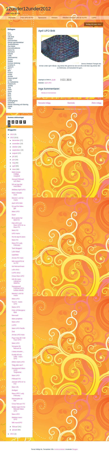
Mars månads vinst (17, 194)
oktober (15, 147)
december (16, 140)
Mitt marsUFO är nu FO (18, 262)
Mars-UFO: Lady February (18, 394)
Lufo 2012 (15, 269)
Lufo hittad (15, 252)
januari (15, 430)
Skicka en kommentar (48, 93)
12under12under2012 (28, 8)
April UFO (48, 83)
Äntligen (15, 390)
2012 (12, 137)
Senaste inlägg (44, 103)
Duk (13, 331)
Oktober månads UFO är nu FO (75, 18)
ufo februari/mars (18, 266)
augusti (15, 153)
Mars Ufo (15, 387)
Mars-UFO (15, 414)
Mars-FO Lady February (17, 244)
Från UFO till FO (26, 18)
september (16, 150)
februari (15, 427)
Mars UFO (15, 211)
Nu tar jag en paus (18, 237)
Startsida (12, 18)
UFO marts (16, 233)
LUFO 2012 (16, 273)
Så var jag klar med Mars (17, 185)
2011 (12, 434)
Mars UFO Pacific (18, 328)
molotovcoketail (59, 449)
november (16, 143)
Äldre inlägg (96, 103)
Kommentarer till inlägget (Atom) (76, 109)
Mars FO (15, 230)
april (14, 166)
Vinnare (54, 18)
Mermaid (15, 315)
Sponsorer (42, 18)
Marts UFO (16, 307)
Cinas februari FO (18, 404)
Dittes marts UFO (18, 362)
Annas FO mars (17, 258)
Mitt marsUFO (17, 423)
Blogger (74, 449)
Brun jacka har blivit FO (17, 219)
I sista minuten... (18, 351)
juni (13, 160)
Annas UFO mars (18, 335)
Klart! (14, 215)
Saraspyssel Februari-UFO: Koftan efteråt (18, 288)
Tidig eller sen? (17, 365)
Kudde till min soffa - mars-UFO (17, 357)
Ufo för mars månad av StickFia (16, 281)
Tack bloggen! (17, 248)
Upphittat (15, 255)
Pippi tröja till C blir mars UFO (18, 339)
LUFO (94, 18)
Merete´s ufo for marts (17, 199)
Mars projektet (17, 319)
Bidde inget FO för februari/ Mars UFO (18, 409)
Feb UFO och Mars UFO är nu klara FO (18, 225)
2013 (12, 134)
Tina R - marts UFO (17, 303)
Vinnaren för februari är (16, 347)
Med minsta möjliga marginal (16, 174)
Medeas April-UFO (18, 190)
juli (13, 156)
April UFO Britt (17, 203)
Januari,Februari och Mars (18, 180)
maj (13, 163)
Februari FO (16, 379)
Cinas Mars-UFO (18, 276)
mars (14, 169)
